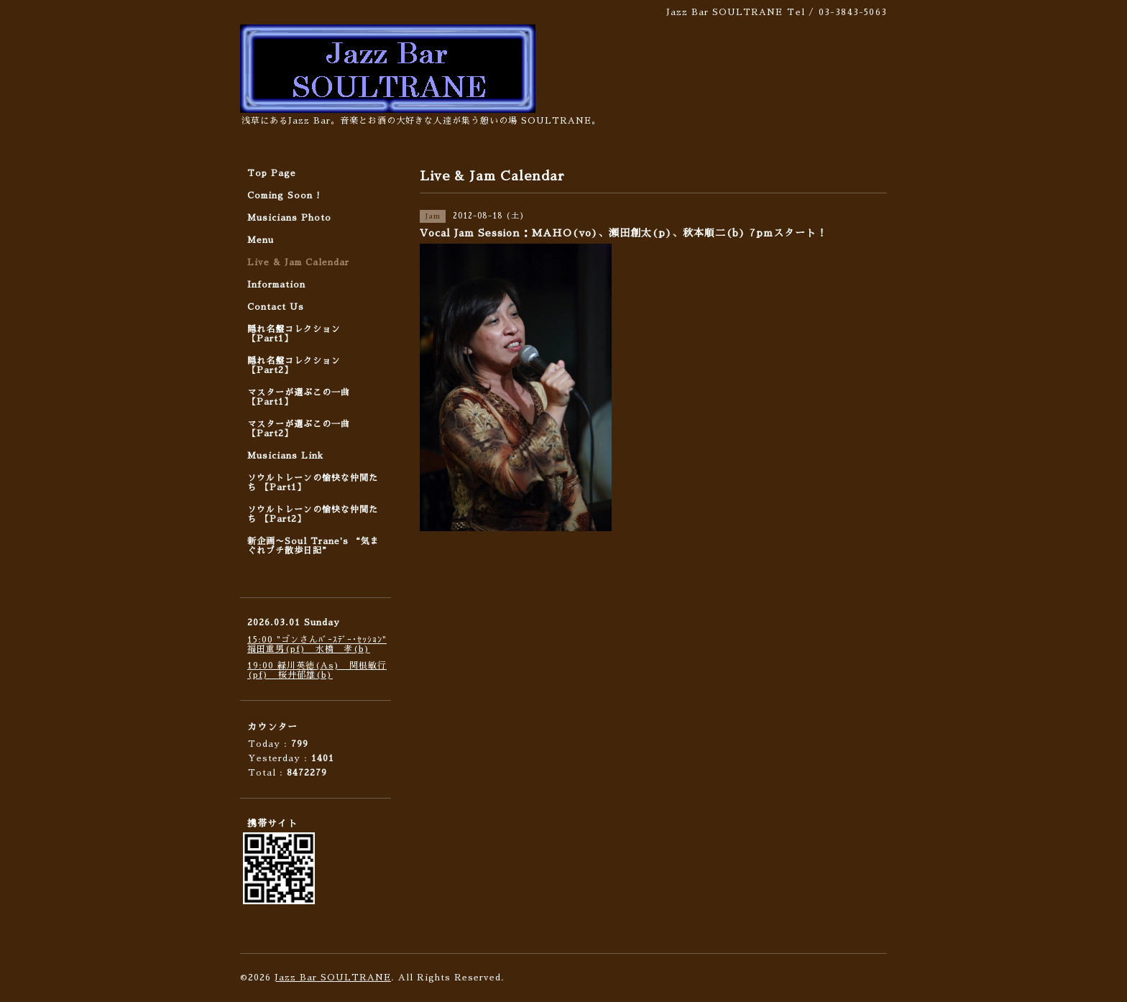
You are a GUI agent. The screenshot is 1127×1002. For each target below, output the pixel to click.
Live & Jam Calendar (298, 262)
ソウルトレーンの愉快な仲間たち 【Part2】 (312, 514)
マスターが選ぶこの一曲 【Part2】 (298, 429)
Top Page (271, 173)
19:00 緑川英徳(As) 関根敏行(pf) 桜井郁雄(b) (317, 670)
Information (276, 284)
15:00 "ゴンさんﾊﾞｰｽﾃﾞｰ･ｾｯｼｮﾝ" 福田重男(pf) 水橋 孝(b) (317, 644)
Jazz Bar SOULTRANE (333, 977)
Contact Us (275, 307)
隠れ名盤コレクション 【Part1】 (294, 334)
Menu (260, 240)
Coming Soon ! (284, 195)
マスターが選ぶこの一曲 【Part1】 (298, 397)
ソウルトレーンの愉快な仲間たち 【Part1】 (312, 483)
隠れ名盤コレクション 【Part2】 (294, 365)
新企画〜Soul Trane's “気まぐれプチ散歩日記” (313, 546)
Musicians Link (285, 455)
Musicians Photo (289, 217)
